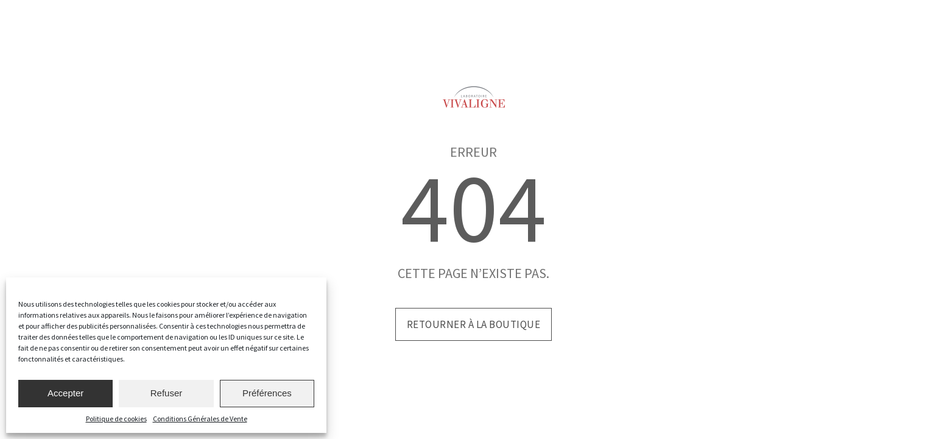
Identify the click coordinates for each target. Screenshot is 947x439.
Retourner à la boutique (474, 324)
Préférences (267, 393)
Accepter (65, 393)
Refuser (166, 393)
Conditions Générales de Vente (200, 418)
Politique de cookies (116, 418)
